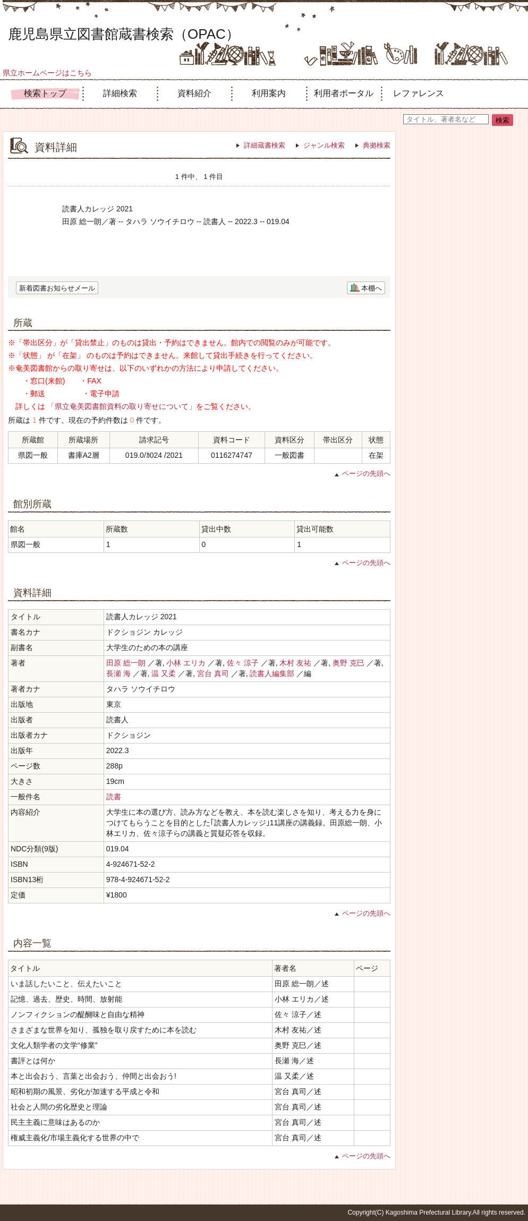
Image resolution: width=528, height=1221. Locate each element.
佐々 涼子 (243, 663)
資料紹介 (194, 93)
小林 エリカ (186, 663)
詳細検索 (120, 93)
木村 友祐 (295, 663)
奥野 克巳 (348, 663)
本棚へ (371, 288)
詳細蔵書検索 (264, 145)
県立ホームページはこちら (47, 73)
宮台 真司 (213, 673)
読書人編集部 (272, 673)
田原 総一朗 (126, 663)
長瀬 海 (118, 673)
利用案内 (269, 93)
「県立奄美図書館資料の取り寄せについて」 (121, 406)
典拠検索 (376, 145)
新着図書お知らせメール (57, 288)
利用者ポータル (343, 93)
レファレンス (418, 93)
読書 (113, 796)
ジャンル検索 (324, 145)
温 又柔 (163, 673)
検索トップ (45, 93)
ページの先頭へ (366, 473)
